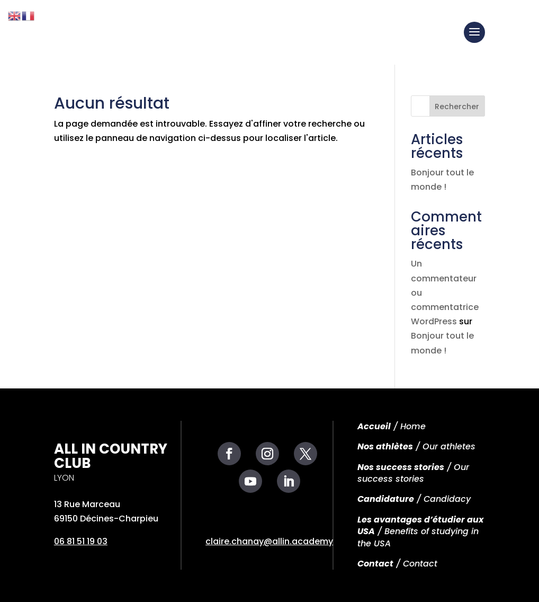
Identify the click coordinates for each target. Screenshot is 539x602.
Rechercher (457, 106)
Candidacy (447, 499)
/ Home (391, 426)
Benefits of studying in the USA (418, 537)
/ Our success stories (413, 473)
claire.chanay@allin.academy (269, 541)
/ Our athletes (416, 446)
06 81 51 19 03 (80, 541)
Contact (375, 563)
